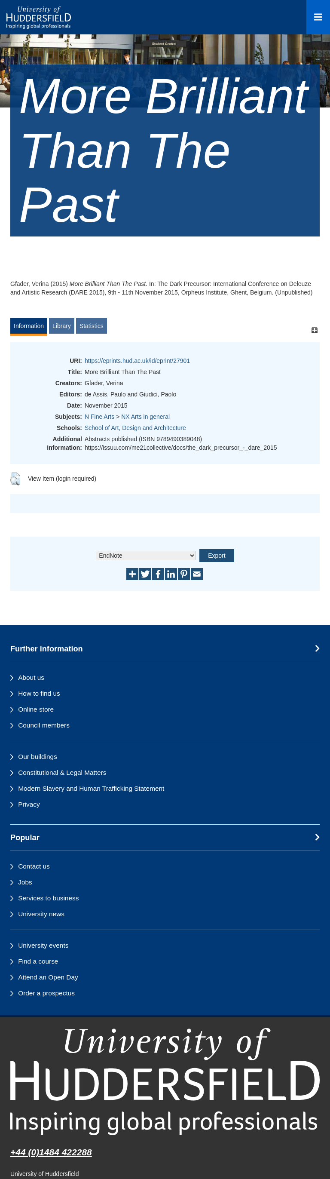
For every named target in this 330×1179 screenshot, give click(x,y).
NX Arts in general (145, 416)
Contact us (34, 866)
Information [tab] (29, 325)
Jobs (25, 882)
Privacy (29, 804)
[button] (15, 479)
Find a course (38, 961)
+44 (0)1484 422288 (51, 1152)
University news (41, 914)
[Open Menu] (318, 17)
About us (31, 677)
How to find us (39, 693)
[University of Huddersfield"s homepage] (165, 1081)
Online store (36, 709)
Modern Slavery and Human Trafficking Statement (91, 788)
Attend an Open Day (48, 977)
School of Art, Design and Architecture (135, 427)
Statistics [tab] (91, 325)
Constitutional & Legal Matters (62, 772)
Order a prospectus (46, 993)
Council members (44, 725)
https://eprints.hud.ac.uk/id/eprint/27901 (137, 360)
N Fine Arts (99, 416)
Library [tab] (61, 325)
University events (43, 945)
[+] (314, 330)
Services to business (48, 898)
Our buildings (37, 756)
